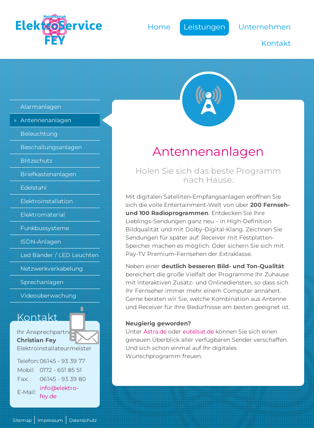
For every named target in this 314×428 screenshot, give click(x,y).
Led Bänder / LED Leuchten (59, 255)
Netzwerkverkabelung (51, 268)
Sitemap (22, 420)
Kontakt (276, 43)
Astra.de (155, 331)
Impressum (50, 420)
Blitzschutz (36, 160)
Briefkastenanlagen (48, 174)
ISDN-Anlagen (40, 241)
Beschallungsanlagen (51, 147)
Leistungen (204, 26)
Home (159, 26)
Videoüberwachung (48, 295)
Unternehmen (264, 26)
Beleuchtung (39, 133)
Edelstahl (33, 187)
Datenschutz (83, 420)
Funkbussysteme (44, 228)
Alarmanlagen (40, 106)
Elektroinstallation (46, 201)
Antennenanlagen (45, 120)
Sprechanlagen (41, 282)
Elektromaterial (42, 214)
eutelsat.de (198, 331)
